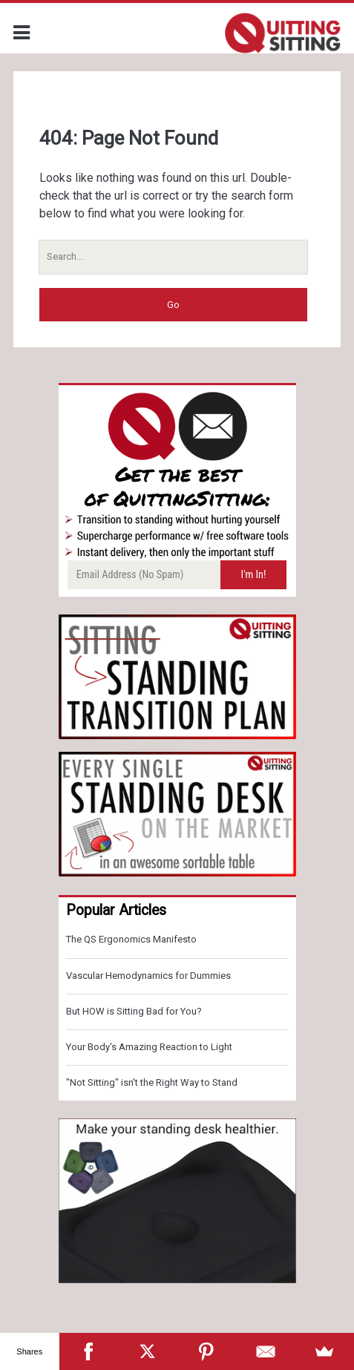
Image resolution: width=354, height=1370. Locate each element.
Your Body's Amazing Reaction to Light (149, 1046)
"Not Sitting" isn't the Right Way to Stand (151, 1082)
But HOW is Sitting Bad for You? (134, 1011)
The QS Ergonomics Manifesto (131, 939)
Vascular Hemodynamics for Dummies (148, 975)
